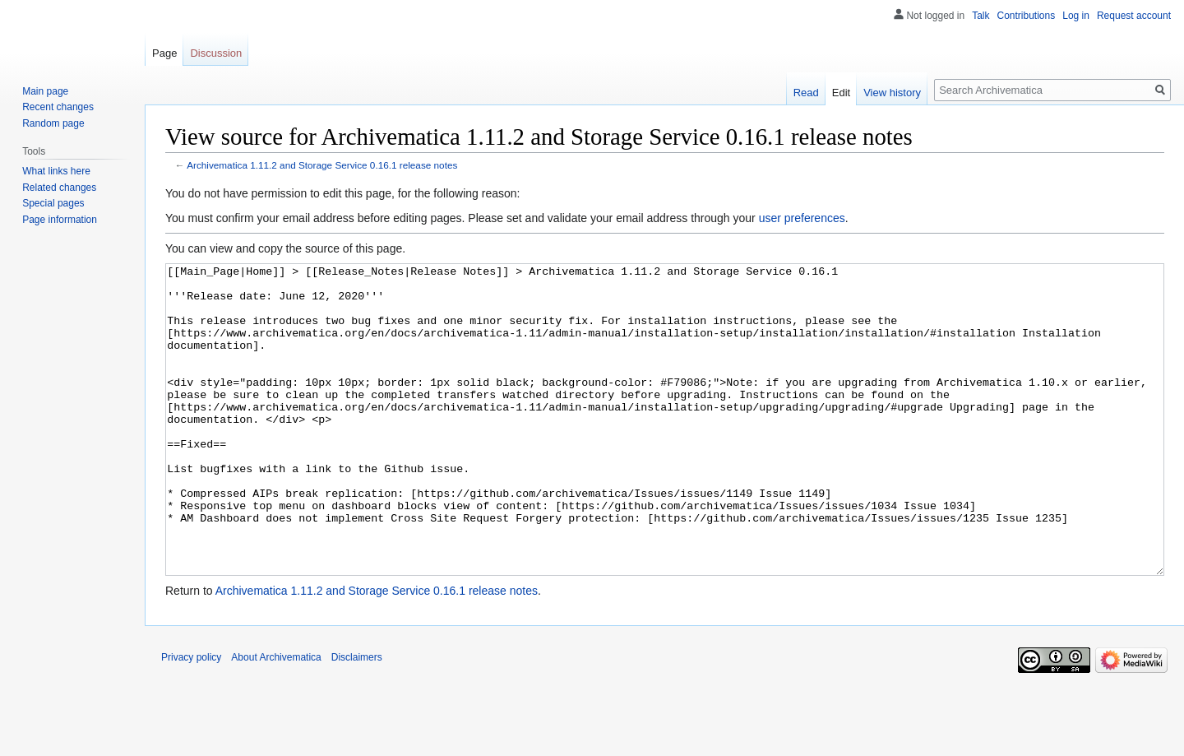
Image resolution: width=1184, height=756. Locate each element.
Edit (841, 92)
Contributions (1026, 15)
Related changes (59, 187)
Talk (980, 15)
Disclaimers (356, 719)
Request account (1134, 15)
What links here (56, 171)
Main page (45, 91)
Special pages (53, 203)
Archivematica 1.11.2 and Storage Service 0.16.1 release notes (322, 165)
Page (164, 53)
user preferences (802, 218)
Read (806, 92)
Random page (53, 123)
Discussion (216, 53)
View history (892, 92)
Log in (1075, 15)
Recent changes (58, 107)
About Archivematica (276, 719)
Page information (59, 219)
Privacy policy (191, 719)
